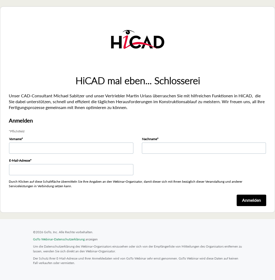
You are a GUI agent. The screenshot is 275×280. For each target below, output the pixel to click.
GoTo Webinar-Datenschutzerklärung (59, 239)
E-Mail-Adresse (19, 160)
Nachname (149, 139)
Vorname (15, 139)
